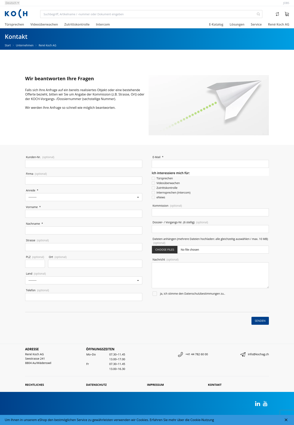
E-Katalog (216, 24)
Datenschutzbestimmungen (202, 293)
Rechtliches (34, 385)
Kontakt (215, 385)
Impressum (155, 385)
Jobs (286, 3)
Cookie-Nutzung (202, 420)
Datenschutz (96, 385)
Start (8, 45)
